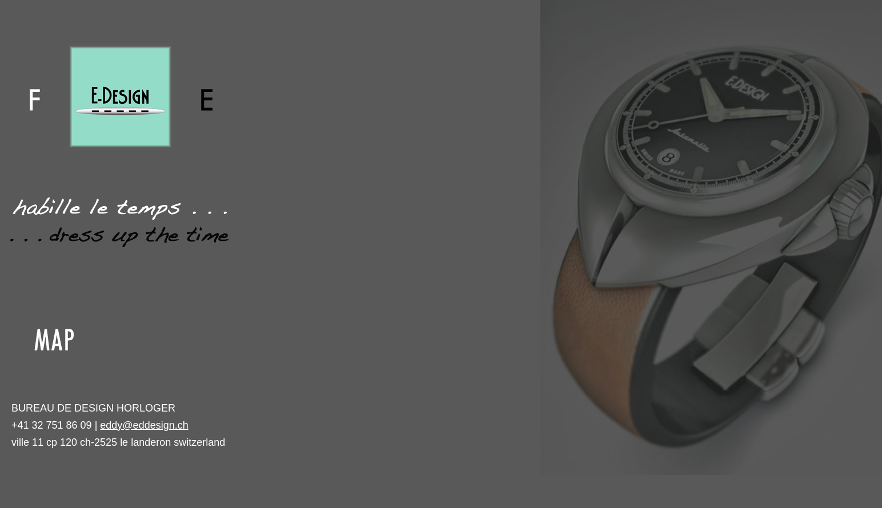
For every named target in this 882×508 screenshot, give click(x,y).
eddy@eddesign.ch (144, 425)
